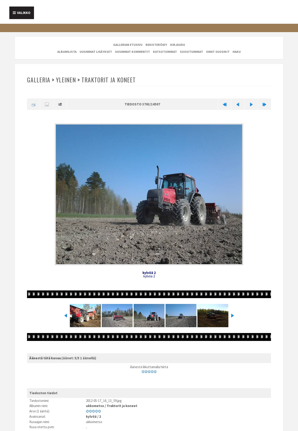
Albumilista (67, 52)
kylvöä (91, 416)
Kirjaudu (177, 45)
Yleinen (66, 79)
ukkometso (95, 406)
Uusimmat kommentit (132, 52)
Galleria (38, 79)
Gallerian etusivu (127, 45)
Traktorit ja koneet (108, 79)
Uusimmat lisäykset (96, 52)
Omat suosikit (218, 52)
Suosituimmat (191, 52)
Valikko (23, 12)
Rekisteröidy (156, 45)
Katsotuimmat (165, 52)
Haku (237, 52)
